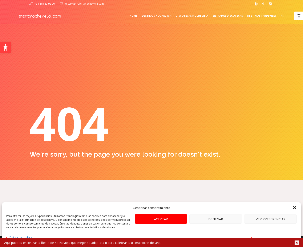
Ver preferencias (270, 219)
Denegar (215, 219)
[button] (5, 47)
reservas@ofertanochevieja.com (84, 3)
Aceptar (161, 219)
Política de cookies (20, 237)
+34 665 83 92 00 (45, 3)
